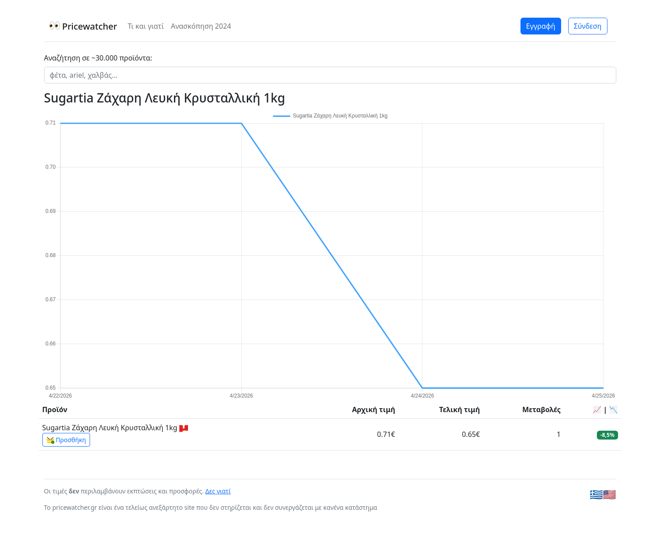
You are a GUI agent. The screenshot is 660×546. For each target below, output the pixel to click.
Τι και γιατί (146, 26)
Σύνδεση (588, 26)
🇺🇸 (609, 494)
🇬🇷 (596, 494)
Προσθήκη (66, 440)
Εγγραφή (540, 26)
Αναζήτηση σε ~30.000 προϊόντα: (98, 58)
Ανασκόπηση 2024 (201, 26)
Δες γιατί (218, 491)
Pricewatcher (83, 26)
